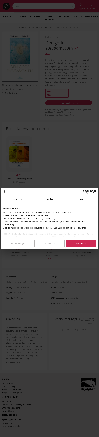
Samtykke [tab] (17, 199)
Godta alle (81, 243)
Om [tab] (81, 199)
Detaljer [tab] (49, 199)
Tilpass (50, 243)
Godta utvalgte (18, 243)
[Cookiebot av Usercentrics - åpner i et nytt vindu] (84, 192)
